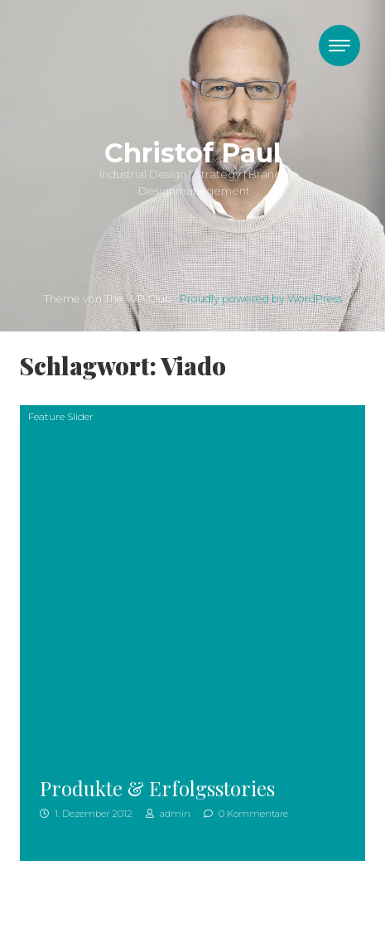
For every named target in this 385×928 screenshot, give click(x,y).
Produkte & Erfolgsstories (157, 788)
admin (168, 813)
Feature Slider (61, 416)
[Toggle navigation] (339, 45)
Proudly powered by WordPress (261, 298)
